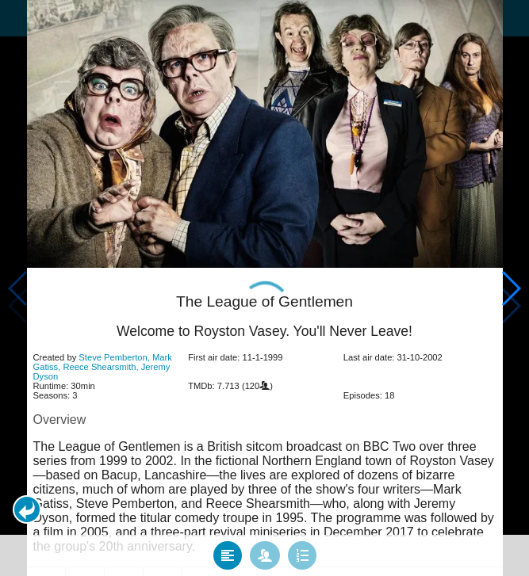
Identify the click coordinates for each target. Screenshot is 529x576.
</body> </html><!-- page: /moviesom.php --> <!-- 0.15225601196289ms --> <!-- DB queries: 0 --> (264, 288)
